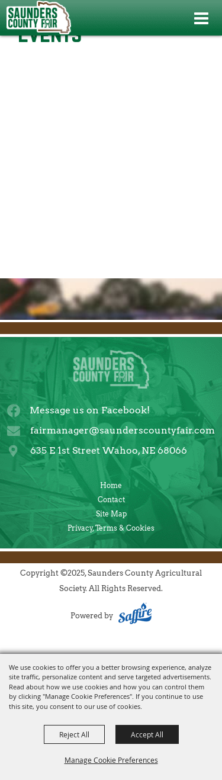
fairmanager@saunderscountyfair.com (122, 430)
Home (111, 485)
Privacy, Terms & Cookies (111, 528)
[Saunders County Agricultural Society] (38, 17)
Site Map (111, 513)
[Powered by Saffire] (135, 615)
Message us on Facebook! (90, 410)
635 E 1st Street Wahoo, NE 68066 (108, 450)
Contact (111, 499)
